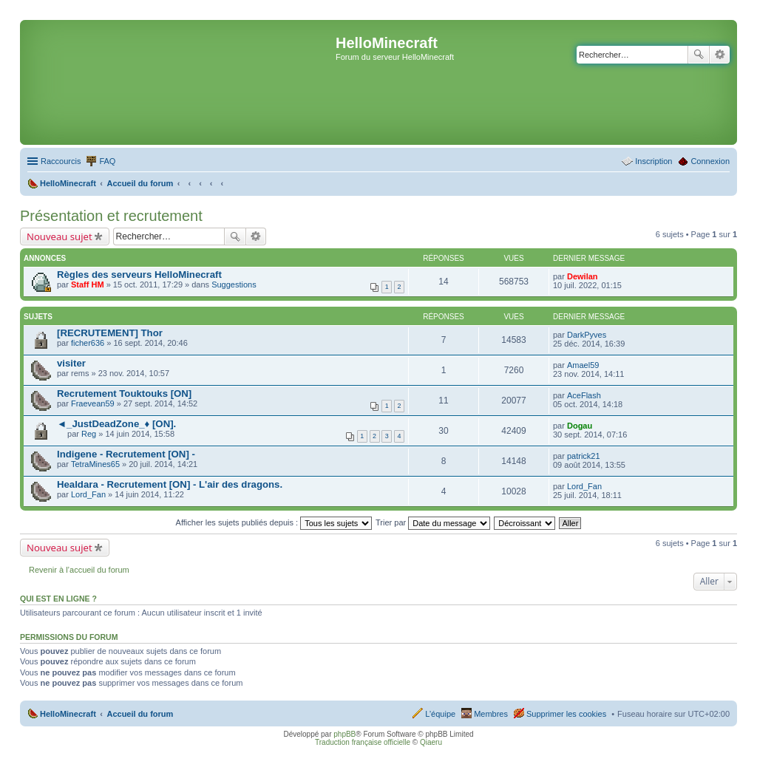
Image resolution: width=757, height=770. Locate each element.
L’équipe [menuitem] (440, 713)
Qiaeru (431, 742)
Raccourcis (61, 161)
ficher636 (87, 342)
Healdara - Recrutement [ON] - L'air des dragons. (169, 484)
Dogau (579, 425)
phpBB (344, 734)
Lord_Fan (88, 494)
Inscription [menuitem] (653, 161)
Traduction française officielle (362, 742)
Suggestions (234, 284)
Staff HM (87, 284)
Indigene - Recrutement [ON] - (126, 454)
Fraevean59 (93, 403)
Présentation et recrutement (111, 216)
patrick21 (583, 456)
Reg (88, 433)
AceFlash (584, 395)
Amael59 (583, 365)
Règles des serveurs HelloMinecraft (139, 274)
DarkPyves (586, 334)
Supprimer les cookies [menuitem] (566, 713)
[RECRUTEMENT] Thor (110, 332)
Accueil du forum (139, 713)
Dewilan (582, 276)
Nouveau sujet (59, 236)
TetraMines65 (95, 464)
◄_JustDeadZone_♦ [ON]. (116, 423)
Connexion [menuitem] (710, 161)
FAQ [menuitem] (107, 161)
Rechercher (699, 55)
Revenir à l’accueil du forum (79, 569)
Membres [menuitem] (491, 713)
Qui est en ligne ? (58, 598)
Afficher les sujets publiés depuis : (274, 522)
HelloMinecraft (68, 713)
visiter (71, 363)
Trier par (433, 522)
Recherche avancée (720, 55)
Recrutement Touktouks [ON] (124, 393)
